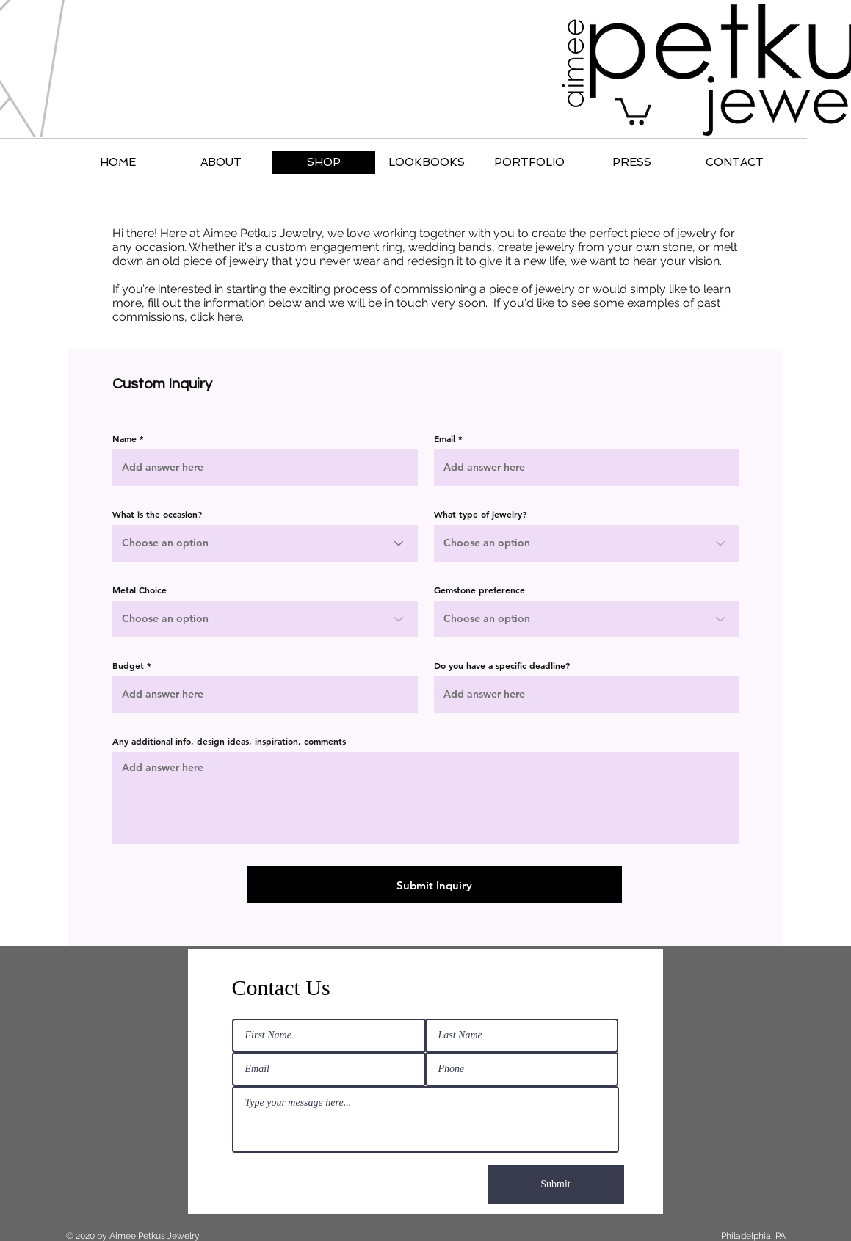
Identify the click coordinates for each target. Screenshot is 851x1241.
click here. (217, 317)
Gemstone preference (479, 589)
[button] (633, 110)
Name (124, 438)
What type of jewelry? (480, 514)
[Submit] (556, 1184)
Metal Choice (139, 589)
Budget (128, 665)
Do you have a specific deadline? (502, 665)
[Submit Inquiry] (434, 884)
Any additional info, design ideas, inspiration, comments (229, 741)
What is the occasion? (157, 514)
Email (444, 438)
